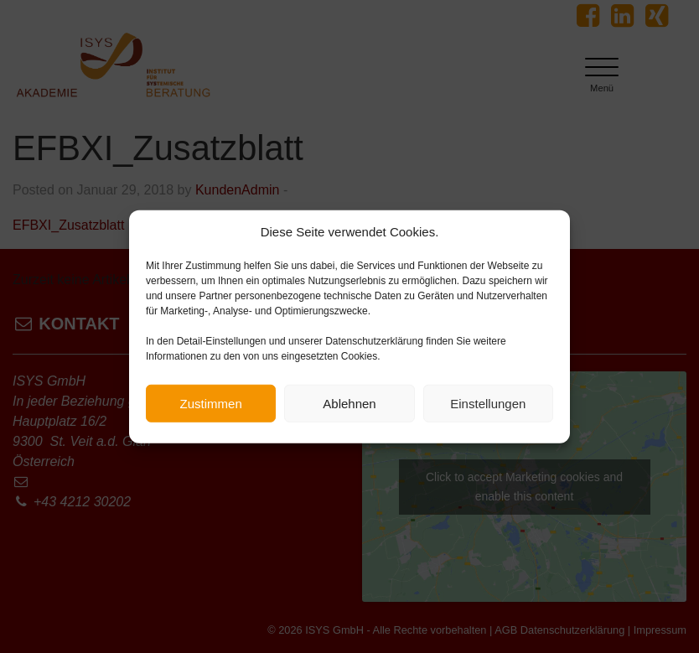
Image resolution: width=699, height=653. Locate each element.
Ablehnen (349, 403)
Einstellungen (488, 403)
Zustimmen (211, 403)
